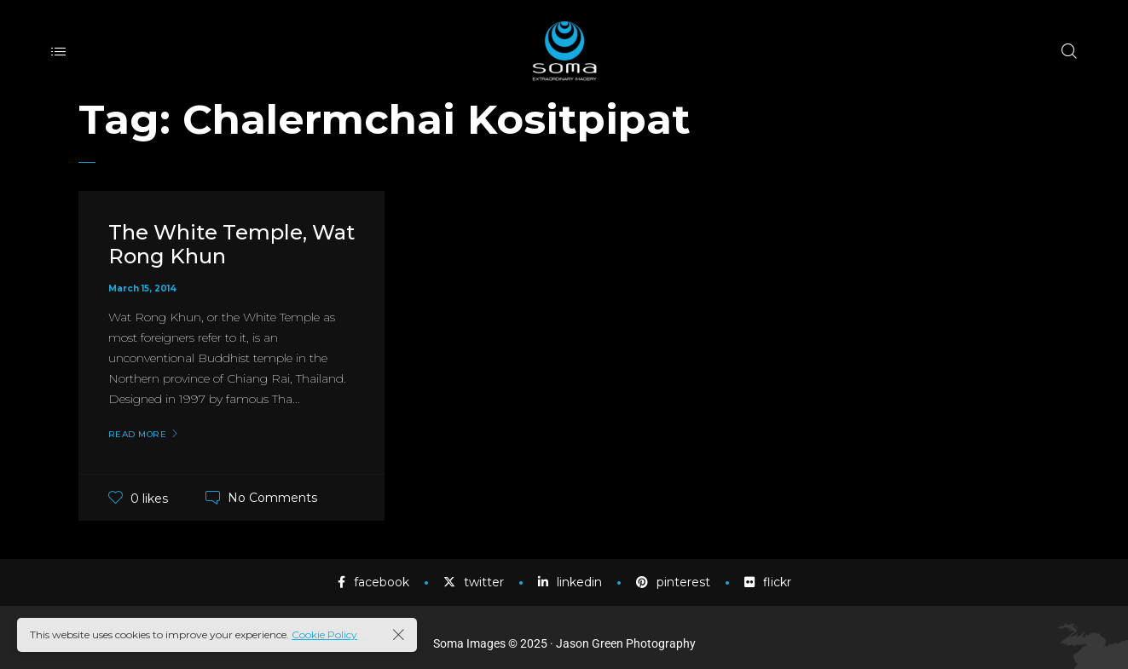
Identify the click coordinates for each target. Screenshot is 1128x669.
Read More (137, 435)
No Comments (272, 497)
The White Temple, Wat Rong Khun (231, 244)
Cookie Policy (324, 634)
